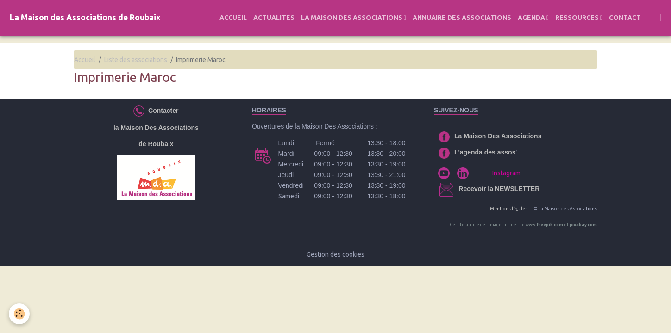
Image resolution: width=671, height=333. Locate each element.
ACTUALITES (274, 17)
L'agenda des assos (485, 152)
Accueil (84, 59)
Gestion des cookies (335, 254)
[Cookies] (19, 313)
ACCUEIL (233, 17)
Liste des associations (135, 59)
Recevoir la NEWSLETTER (498, 188)
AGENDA (532, 17)
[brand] (85, 18)
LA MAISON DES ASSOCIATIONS (352, 17)
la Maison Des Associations (156, 127)
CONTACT (625, 17)
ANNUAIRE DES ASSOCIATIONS (462, 17)
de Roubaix (155, 144)
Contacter (161, 110)
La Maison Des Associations (498, 136)
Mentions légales (508, 208)
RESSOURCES (577, 17)
